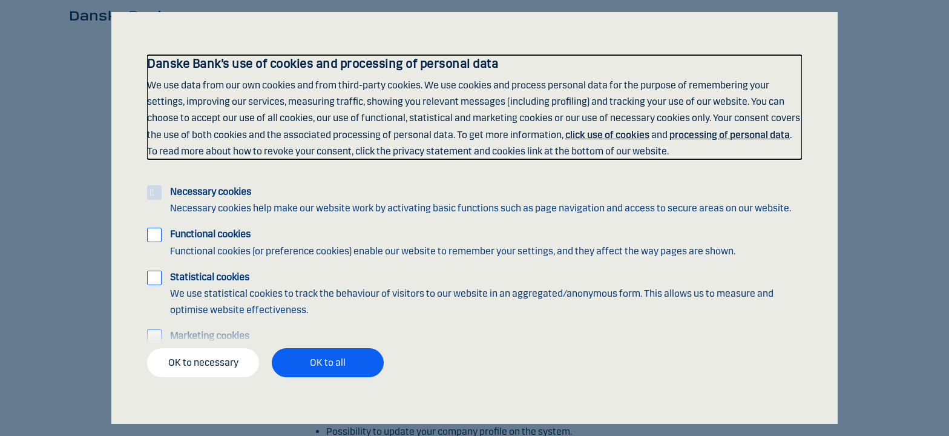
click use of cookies (607, 134)
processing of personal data (729, 134)
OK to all (328, 362)
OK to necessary (203, 362)
